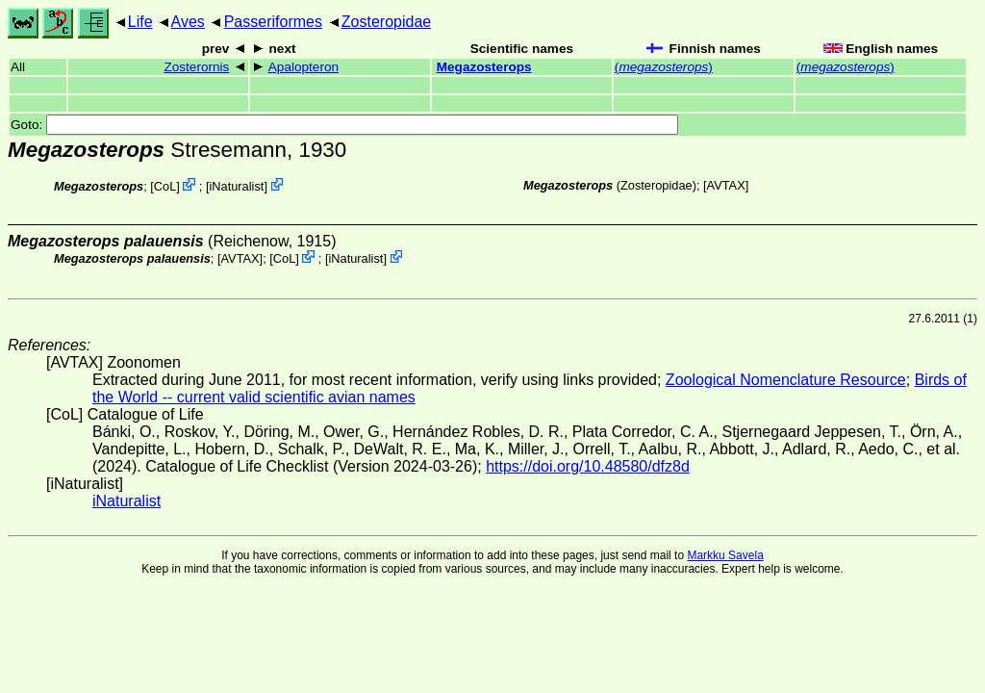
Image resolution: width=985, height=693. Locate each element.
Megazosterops (484, 67)
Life (140, 21)
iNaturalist (236, 186)
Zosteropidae (386, 21)
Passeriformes (273, 21)
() (664, 67)
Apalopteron (303, 67)
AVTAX (726, 185)
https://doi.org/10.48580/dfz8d (588, 466)
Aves (188, 21)
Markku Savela (725, 555)
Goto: (344, 124)
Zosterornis (196, 67)
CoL (165, 186)
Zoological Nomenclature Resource (786, 380)
